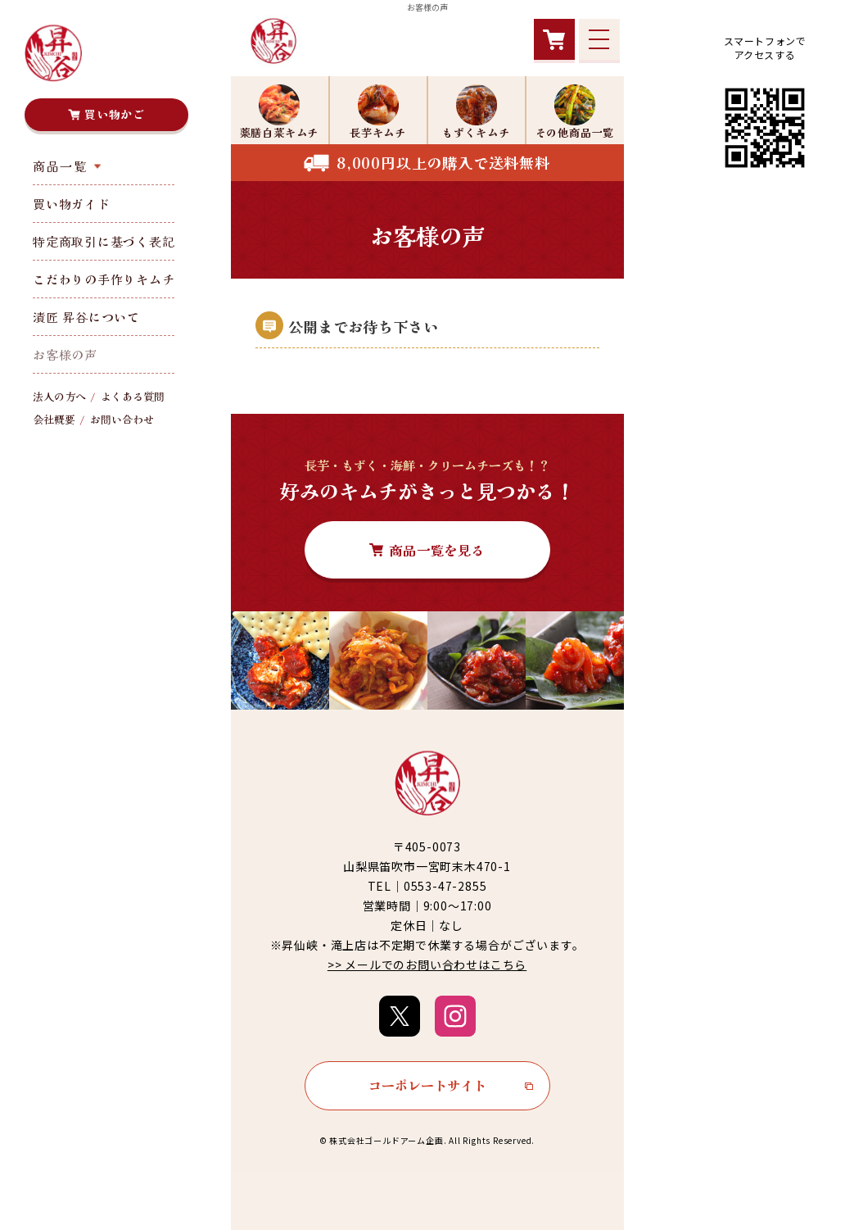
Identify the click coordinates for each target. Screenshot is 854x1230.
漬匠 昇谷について (86, 316)
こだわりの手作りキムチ (103, 279)
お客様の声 (65, 354)
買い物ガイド (72, 203)
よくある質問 (133, 396)
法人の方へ (59, 396)
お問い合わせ (122, 419)
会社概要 (54, 419)
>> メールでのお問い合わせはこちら (427, 964)
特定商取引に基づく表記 (103, 241)
